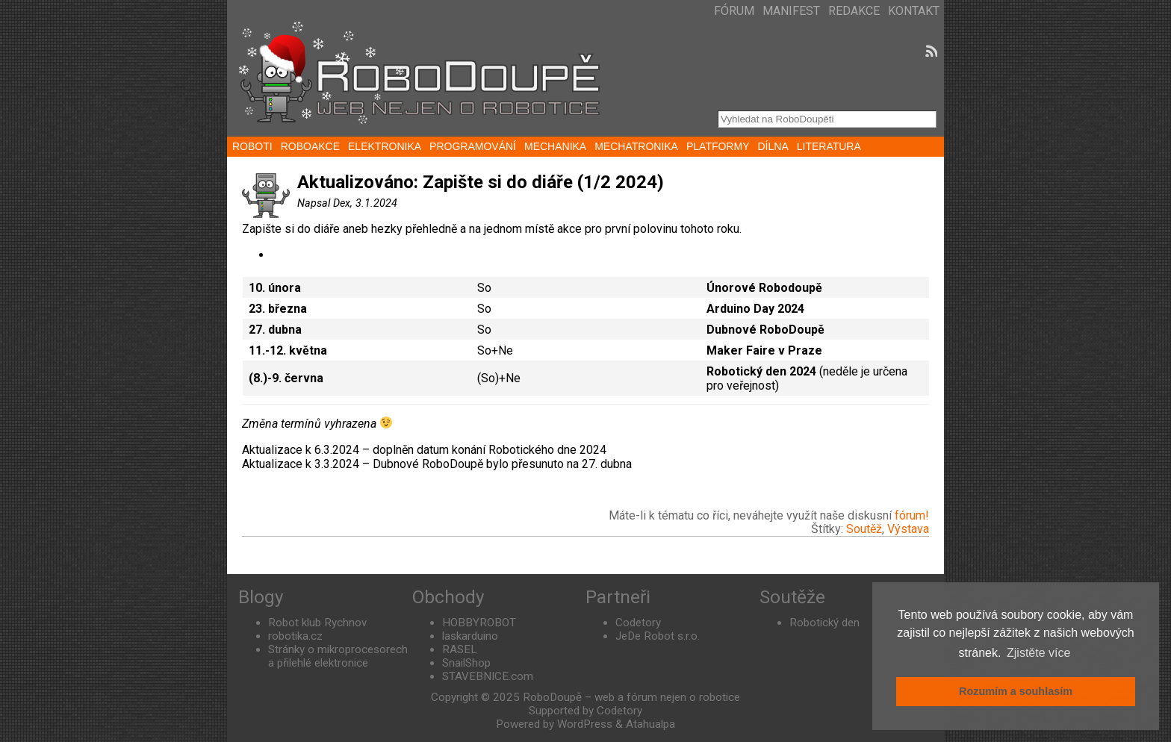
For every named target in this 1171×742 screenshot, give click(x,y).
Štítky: (828, 529)
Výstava (908, 529)
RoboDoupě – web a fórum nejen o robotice (631, 697)
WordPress (584, 724)
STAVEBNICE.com (487, 676)
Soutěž (864, 529)
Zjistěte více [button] (1038, 652)
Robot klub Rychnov (317, 622)
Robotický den (824, 622)
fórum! (912, 515)
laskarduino (470, 636)
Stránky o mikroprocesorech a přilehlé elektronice (338, 656)
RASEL (459, 649)
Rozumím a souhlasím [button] (1015, 691)
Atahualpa (650, 724)
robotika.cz (295, 636)
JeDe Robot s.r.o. (657, 636)
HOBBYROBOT (479, 622)
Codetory (638, 622)
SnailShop (466, 663)
